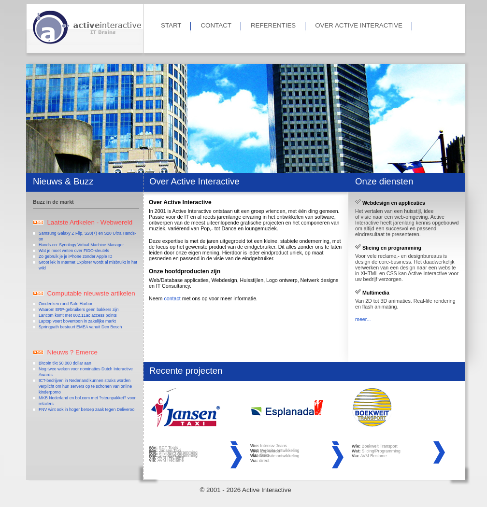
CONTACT (216, 25)
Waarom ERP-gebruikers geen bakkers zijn (79, 309)
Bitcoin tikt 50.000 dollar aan (65, 363)
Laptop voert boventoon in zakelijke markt (77, 321)
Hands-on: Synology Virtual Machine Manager (81, 244)
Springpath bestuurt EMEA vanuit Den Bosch (80, 326)
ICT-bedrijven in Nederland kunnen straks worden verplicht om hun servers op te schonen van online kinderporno (85, 386)
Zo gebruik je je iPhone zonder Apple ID (76, 256)
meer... (363, 319)
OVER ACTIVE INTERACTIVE (358, 25)
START (171, 25)
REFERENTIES (273, 25)
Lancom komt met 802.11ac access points (78, 315)
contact (172, 298)
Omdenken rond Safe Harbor (65, 303)
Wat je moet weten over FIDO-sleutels (74, 250)
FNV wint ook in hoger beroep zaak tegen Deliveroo (86, 409)
